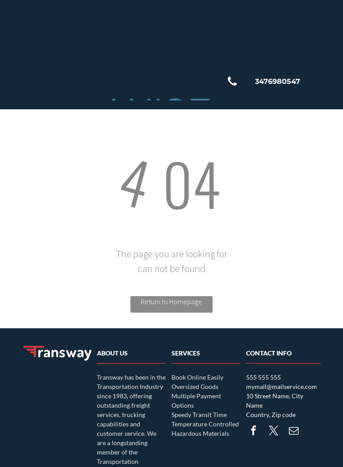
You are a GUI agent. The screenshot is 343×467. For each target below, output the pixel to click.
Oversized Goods (195, 386)
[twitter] (273, 432)
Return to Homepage (171, 301)
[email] (293, 432)
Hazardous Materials (200, 433)
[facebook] (253, 432)
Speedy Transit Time (199, 414)
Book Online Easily (197, 377)
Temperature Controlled (205, 424)
